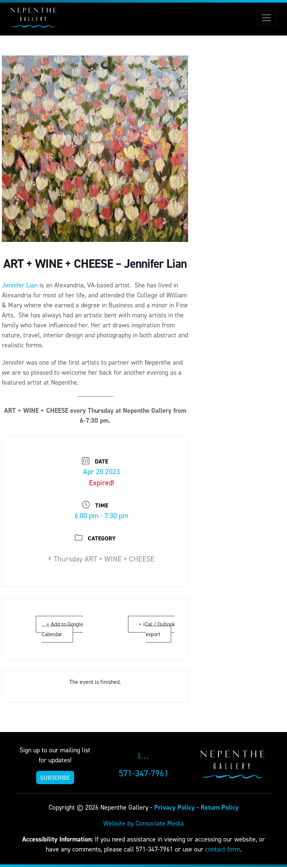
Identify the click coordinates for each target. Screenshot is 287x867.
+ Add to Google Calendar (62, 629)
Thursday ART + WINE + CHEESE (102, 558)
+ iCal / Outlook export (157, 629)
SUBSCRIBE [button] (55, 777)
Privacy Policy (174, 807)
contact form (222, 849)
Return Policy (220, 807)
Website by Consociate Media (143, 823)
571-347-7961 (144, 773)
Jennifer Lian (20, 285)
